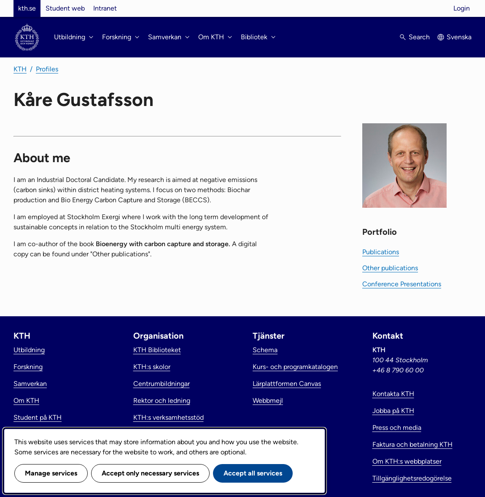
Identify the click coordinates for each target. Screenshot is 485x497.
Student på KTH (37, 417)
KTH (20, 69)
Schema (265, 350)
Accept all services (253, 473)
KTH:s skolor (151, 367)
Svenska (459, 37)
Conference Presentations (401, 284)
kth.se (27, 8)
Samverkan (30, 384)
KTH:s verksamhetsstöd (168, 417)
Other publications (390, 268)
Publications (380, 252)
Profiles (47, 69)
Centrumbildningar (161, 384)
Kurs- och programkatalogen (295, 367)
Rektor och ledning (161, 401)
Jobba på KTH (393, 411)
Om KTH (26, 401)
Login (461, 8)
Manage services (51, 473)
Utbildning (29, 350)
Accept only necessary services (150, 473)
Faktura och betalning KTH (412, 444)
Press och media (396, 428)
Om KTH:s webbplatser (407, 461)
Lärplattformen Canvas (287, 384)
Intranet (105, 8)
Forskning (28, 367)
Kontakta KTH (393, 394)
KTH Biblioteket (157, 350)
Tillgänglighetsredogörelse (412, 478)
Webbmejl (268, 401)
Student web (65, 8)
